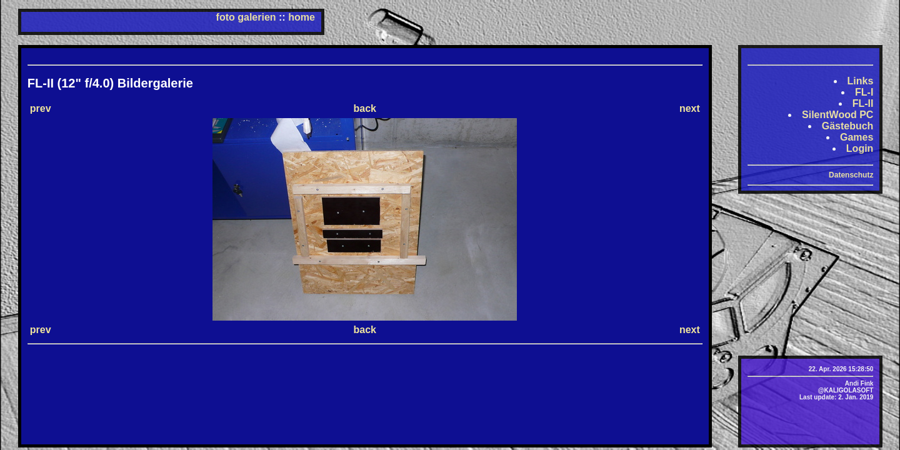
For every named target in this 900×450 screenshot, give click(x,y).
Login (860, 148)
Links (861, 81)
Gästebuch (848, 126)
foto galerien (246, 17)
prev (40, 108)
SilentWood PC (837, 114)
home (301, 17)
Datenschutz (851, 175)
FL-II (863, 103)
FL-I (864, 92)
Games (856, 137)
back (365, 108)
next (689, 108)
